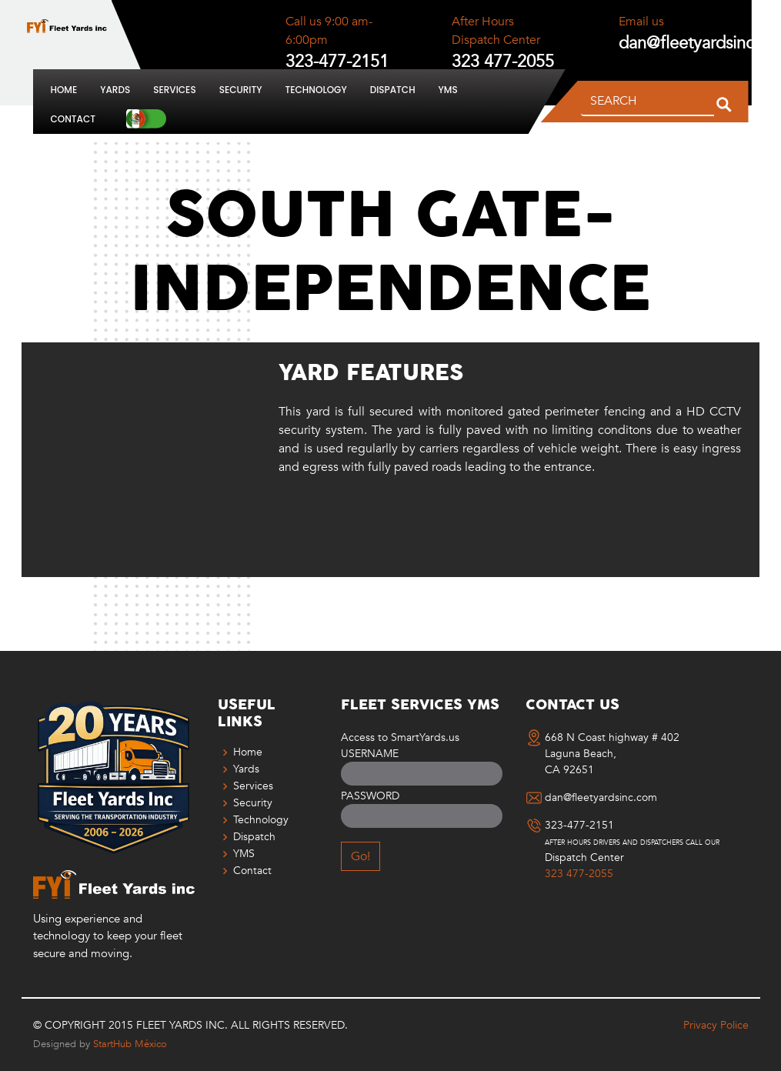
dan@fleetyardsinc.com (601, 797)
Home (64, 89)
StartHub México (130, 1044)
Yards (115, 89)
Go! (360, 856)
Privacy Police (716, 1025)
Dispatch (393, 89)
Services (174, 89)
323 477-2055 (579, 874)
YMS (448, 89)
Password (370, 796)
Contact (73, 118)
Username (370, 753)
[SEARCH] (647, 101)
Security (240, 89)
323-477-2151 (579, 825)
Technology (316, 89)
